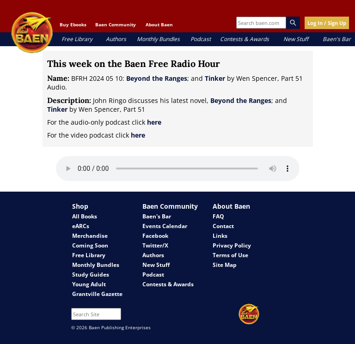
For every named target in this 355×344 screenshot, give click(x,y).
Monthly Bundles (158, 39)
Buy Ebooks (73, 24)
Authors (116, 39)
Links (220, 236)
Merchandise (90, 236)
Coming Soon (90, 245)
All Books (84, 216)
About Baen (159, 24)
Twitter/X (155, 245)
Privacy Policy (232, 245)
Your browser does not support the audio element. (178, 168)
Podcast (200, 39)
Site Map (225, 265)
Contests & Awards (244, 39)
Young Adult (89, 284)
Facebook (155, 236)
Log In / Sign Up (326, 22)
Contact (223, 226)
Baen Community (115, 24)
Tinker (215, 78)
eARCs (80, 226)
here (154, 122)
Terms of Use (230, 255)
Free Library (76, 39)
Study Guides (90, 274)
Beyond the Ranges (156, 78)
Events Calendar (164, 226)
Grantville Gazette (97, 294)
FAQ (218, 216)
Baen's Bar (337, 39)
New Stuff (295, 39)
